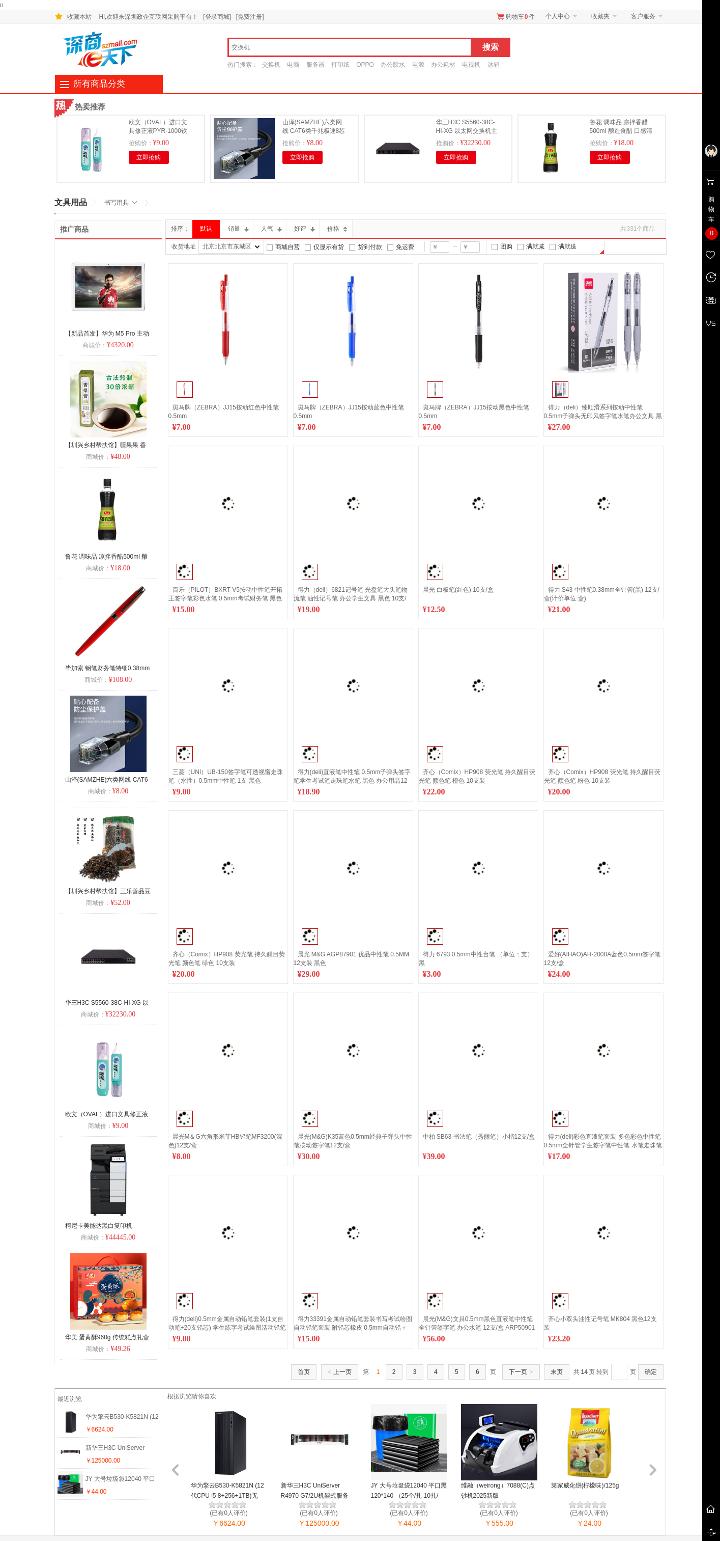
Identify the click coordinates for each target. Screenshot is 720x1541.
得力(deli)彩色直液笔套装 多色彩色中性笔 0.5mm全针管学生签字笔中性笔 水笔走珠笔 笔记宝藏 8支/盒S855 (603, 1145)
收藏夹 (600, 16)
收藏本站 (79, 16)
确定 (651, 1371)
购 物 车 (711, 218)
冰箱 (493, 64)
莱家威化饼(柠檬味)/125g (585, 1485)
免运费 (405, 247)
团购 (506, 246)
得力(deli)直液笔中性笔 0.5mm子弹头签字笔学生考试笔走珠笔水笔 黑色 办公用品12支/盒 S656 (352, 780)
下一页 (521, 1371)
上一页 (340, 1371)
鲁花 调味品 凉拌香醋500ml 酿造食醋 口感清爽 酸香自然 (621, 131)
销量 (238, 228)
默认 (206, 228)
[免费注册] (250, 16)
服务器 (315, 64)
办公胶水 (393, 64)
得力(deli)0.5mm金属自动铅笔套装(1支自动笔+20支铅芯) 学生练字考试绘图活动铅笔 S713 (227, 1327)
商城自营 (287, 247)
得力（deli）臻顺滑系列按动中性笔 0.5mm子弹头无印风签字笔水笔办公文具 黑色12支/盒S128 (603, 416)
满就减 (535, 246)
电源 (418, 64)
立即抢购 (148, 157)
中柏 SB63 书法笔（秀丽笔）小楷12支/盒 (479, 1136)
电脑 (293, 64)
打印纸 (340, 64)
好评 (304, 228)
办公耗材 (443, 64)
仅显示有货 (328, 247)
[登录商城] (217, 16)
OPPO (365, 64)
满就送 (567, 246)
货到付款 (370, 247)
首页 (304, 1371)
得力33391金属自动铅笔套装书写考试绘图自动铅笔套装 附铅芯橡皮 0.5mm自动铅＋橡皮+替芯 (353, 1327)
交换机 (271, 64)
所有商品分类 (99, 84)
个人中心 (557, 16)
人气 (271, 228)
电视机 (471, 64)
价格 (337, 228)
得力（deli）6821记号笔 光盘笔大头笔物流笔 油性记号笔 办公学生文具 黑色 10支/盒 (351, 598)
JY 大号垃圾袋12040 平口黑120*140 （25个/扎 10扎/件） (409, 1495)
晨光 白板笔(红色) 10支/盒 (458, 589)
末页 (557, 1371)
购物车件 (520, 16)
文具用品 (70, 202)
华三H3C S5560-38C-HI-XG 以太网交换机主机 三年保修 (467, 131)
